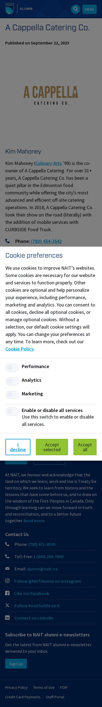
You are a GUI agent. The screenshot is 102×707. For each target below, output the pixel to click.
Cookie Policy (19, 348)
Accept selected (52, 446)
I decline (18, 446)
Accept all (85, 446)
